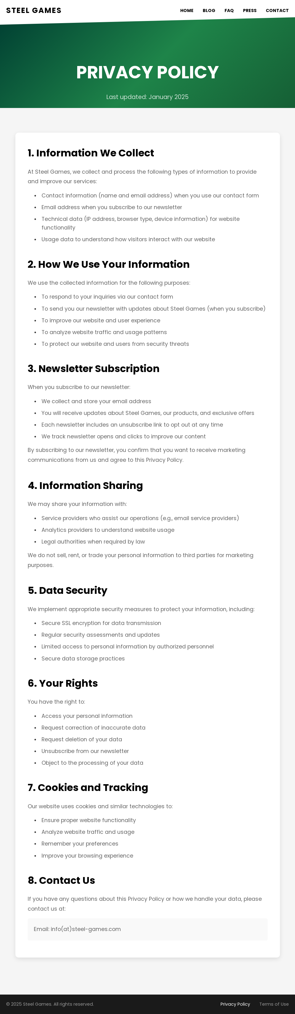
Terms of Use (274, 1004)
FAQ (229, 10)
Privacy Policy (235, 1004)
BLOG (209, 10)
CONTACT (277, 10)
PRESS (250, 10)
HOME (186, 10)
